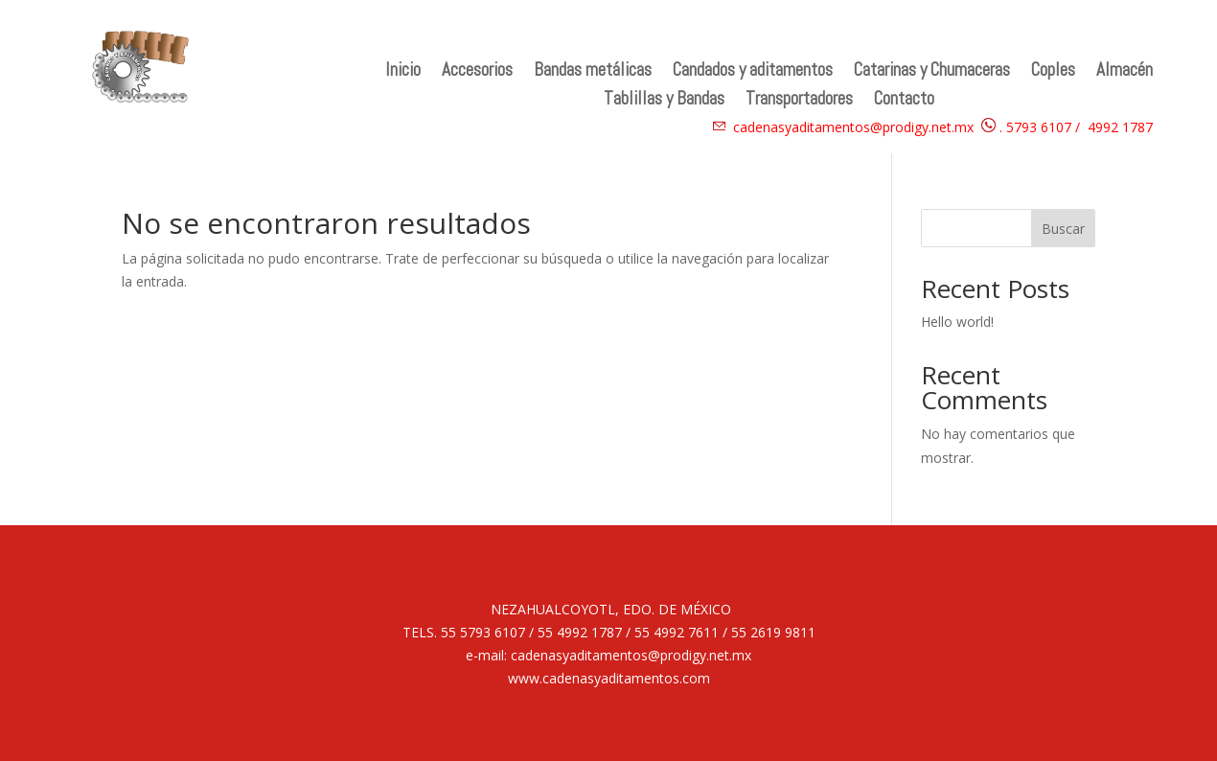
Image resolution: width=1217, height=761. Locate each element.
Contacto (904, 101)
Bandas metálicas (593, 72)
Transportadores (799, 101)
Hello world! (957, 321)
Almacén (1124, 72)
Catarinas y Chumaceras (932, 72)
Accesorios (477, 72)
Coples (1053, 72)
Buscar (1063, 228)
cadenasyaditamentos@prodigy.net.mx (853, 127)
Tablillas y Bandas (664, 101)
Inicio (403, 72)
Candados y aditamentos (753, 72)
